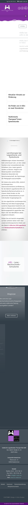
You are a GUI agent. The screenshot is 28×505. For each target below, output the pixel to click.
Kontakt (3, 484)
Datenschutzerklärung (20, 484)
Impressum (9, 484)
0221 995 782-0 (12, 1)
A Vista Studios (19, 497)
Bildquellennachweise (13, 486)
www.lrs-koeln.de (16, 477)
